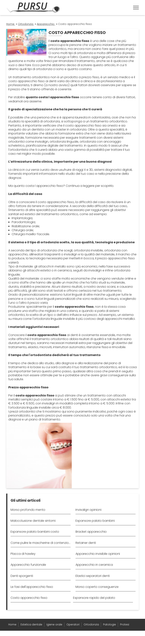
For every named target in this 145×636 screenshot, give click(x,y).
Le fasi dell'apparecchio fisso (32, 587)
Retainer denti (86, 543)
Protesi (124, 624)
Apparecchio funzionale (28, 565)
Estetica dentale (31, 624)
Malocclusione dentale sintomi (33, 521)
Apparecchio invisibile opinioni (98, 554)
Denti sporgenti (22, 576)
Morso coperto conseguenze (97, 587)
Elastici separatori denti (93, 576)
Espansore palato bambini (95, 521)
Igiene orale (54, 624)
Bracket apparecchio (91, 531)
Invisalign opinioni (88, 510)
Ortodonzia (91, 624)
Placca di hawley (23, 554)
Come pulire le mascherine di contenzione (40, 543)
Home (12, 624)
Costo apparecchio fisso (29, 598)
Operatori (72, 624)
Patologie (109, 624)
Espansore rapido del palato (94, 598)
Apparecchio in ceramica (94, 565)
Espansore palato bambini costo (35, 531)
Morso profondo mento (28, 510)
